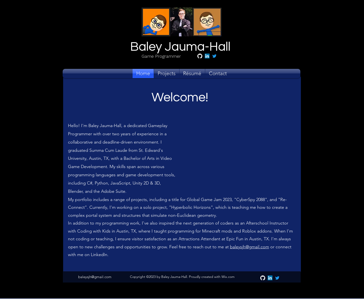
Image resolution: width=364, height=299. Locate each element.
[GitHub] (199, 56)
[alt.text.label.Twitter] (214, 56)
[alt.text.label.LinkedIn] (207, 56)
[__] (210, 34)
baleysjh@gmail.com (249, 247)
